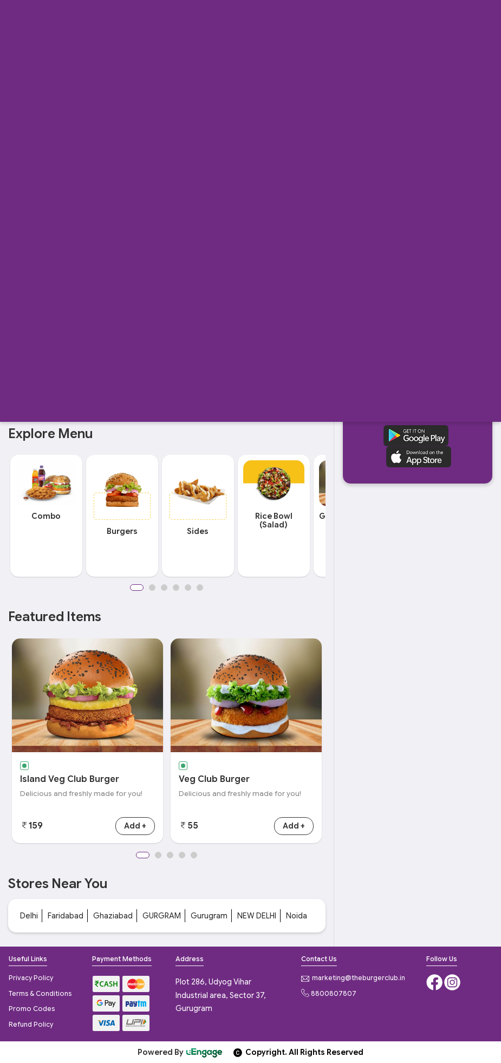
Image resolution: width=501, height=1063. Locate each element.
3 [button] (164, 587)
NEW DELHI (256, 916)
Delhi (29, 916)
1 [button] (137, 587)
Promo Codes (32, 1009)
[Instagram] (452, 981)
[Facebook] (435, 981)
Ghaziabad (113, 916)
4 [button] (176, 587)
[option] (46, 515)
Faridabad (65, 916)
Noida (296, 916)
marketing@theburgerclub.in (353, 978)
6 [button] (200, 587)
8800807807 (328, 993)
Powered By (180, 1052)
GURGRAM (161, 916)
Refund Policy (31, 1024)
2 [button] (152, 587)
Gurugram (209, 916)
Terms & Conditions (40, 993)
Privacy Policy (31, 978)
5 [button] (188, 587)
